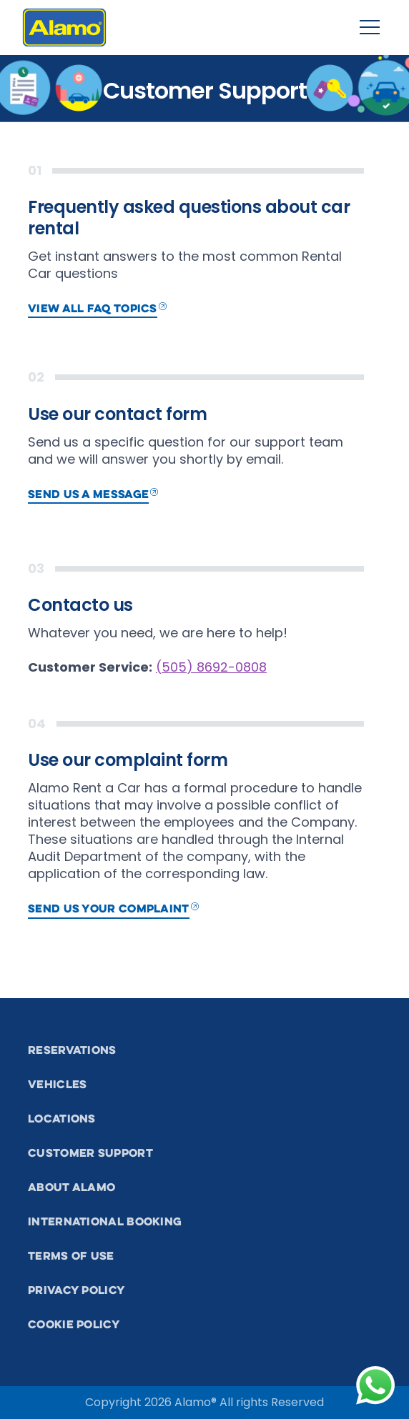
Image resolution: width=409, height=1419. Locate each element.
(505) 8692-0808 (211, 667)
